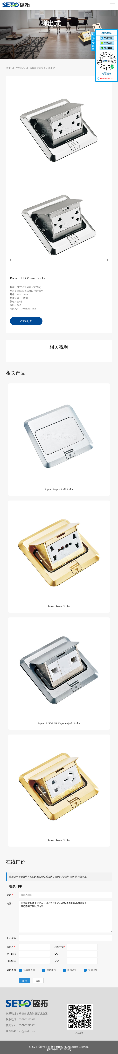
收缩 (93, 41)
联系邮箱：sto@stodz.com (20, 1031)
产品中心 (20, 68)
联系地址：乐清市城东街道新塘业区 (27, 1013)
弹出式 (51, 68)
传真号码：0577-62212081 (20, 1025)
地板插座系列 (36, 68)
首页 (8, 68)
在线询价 (26, 321)
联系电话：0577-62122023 (20, 1019)
